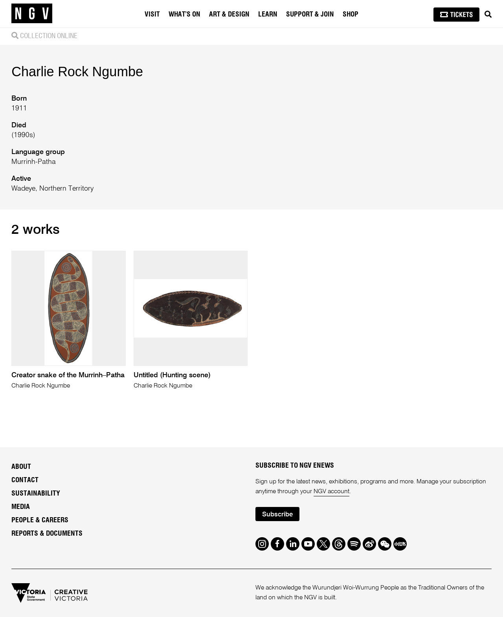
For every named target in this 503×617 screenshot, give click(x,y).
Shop (350, 14)
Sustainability (35, 493)
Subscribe (277, 514)
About (21, 466)
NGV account (331, 491)
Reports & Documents (47, 533)
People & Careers (39, 520)
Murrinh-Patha (33, 161)
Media (20, 506)
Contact (25, 480)
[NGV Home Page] (31, 13)
